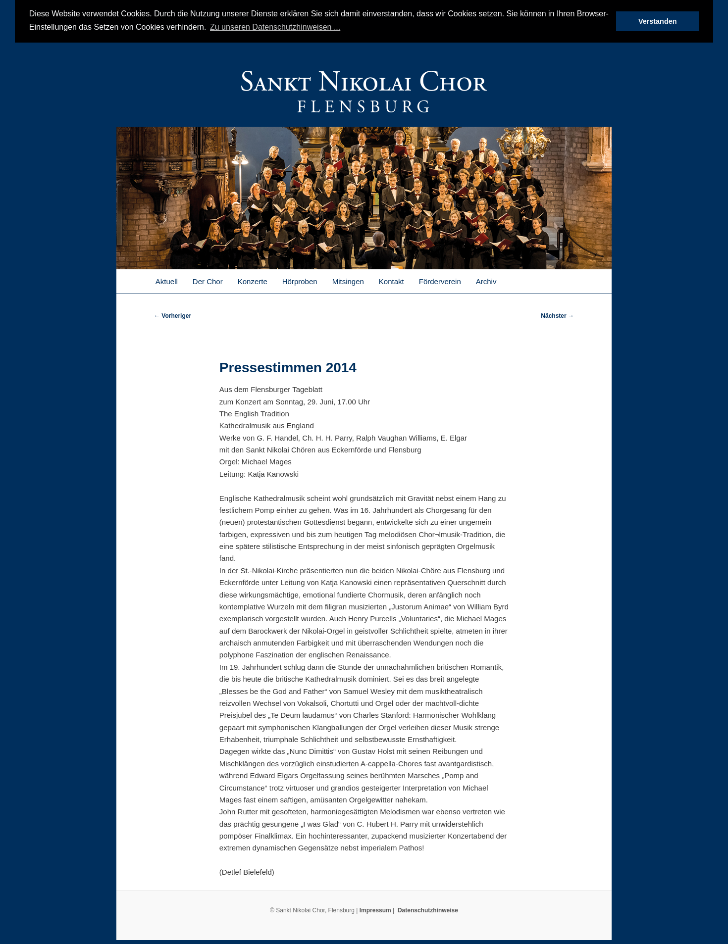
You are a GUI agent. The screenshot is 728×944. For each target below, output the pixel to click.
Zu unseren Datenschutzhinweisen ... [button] (275, 27)
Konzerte (252, 280)
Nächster (557, 314)
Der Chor (208, 280)
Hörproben (299, 280)
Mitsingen (348, 280)
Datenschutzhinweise (428, 909)
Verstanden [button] (657, 21)
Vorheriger (172, 314)
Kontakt (391, 280)
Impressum (375, 909)
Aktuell (167, 280)
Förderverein (440, 280)
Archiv (486, 280)
